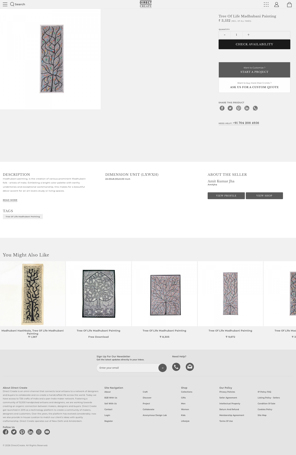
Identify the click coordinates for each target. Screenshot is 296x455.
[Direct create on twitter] (14, 431)
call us (176, 366)
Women (185, 409)
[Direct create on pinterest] (22, 431)
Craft (145, 392)
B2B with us (110, 398)
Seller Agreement (228, 398)
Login (107, 415)
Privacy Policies (227, 392)
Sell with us (110, 403)
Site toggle (5, 4)
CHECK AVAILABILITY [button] (254, 44)
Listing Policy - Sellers (269, 398)
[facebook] (222, 108)
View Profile (226, 195)
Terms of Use (226, 421)
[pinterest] (238, 108)
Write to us (190, 366)
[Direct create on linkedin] (31, 431)
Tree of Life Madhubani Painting (23, 216)
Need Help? (239, 123)
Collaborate (148, 409)
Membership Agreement (231, 415)
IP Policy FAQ (264, 392)
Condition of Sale (266, 403)
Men (183, 403)
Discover (147, 398)
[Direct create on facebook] (6, 431)
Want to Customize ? (254, 70)
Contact (108, 409)
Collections (186, 392)
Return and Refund (229, 409)
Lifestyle (185, 421)
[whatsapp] (255, 108)
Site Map (262, 415)
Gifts (183, 398)
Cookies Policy (265, 409)
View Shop (264, 195)
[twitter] (230, 108)
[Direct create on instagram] (39, 431)
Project (146, 403)
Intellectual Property (229, 403)
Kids (183, 415)
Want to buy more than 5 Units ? (254, 85)
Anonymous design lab (155, 415)
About (107, 392)
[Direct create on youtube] (47, 431)
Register (108, 421)
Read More (10, 200)
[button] (291, 299)
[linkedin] (247, 108)
